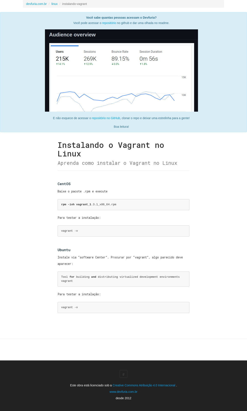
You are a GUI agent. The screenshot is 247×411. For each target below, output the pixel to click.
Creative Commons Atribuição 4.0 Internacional (144, 385)
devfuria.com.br (36, 4)
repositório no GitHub (106, 118)
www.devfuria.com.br (123, 391)
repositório (109, 23)
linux (54, 4)
